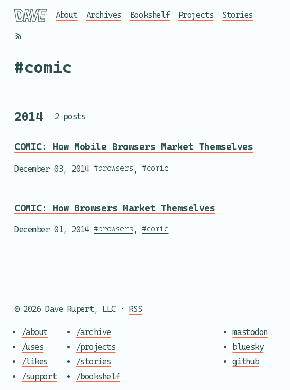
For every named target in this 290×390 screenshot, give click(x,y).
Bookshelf (150, 15)
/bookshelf (98, 376)
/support (39, 376)
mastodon (249, 332)
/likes (35, 361)
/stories (93, 361)
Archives (103, 15)
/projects (96, 346)
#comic (155, 167)
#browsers (113, 167)
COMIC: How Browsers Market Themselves (114, 207)
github (245, 361)
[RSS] (18, 36)
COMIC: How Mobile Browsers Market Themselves (133, 146)
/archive (93, 332)
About (67, 15)
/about (35, 332)
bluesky (247, 346)
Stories (237, 15)
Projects (195, 15)
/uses (33, 346)
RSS (135, 309)
